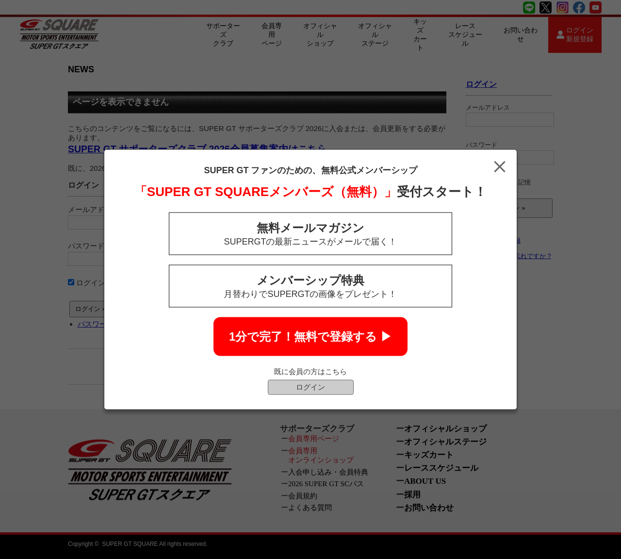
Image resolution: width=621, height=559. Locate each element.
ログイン (310, 387)
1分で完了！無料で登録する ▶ (310, 336)
